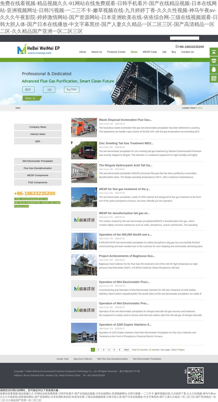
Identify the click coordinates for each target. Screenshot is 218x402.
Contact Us (187, 52)
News (134, 52)
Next (126, 349)
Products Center (116, 52)
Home (82, 52)
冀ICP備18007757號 (130, 371)
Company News (37, 127)
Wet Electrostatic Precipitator (37, 161)
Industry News (37, 134)
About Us (97, 52)
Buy (174, 52)
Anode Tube (63, 359)
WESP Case (150, 52)
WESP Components (37, 175)
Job (164, 52)
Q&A (37, 141)
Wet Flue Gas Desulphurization (112, 359)
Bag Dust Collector (83, 359)
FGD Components (37, 182)
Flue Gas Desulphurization (38, 168)
